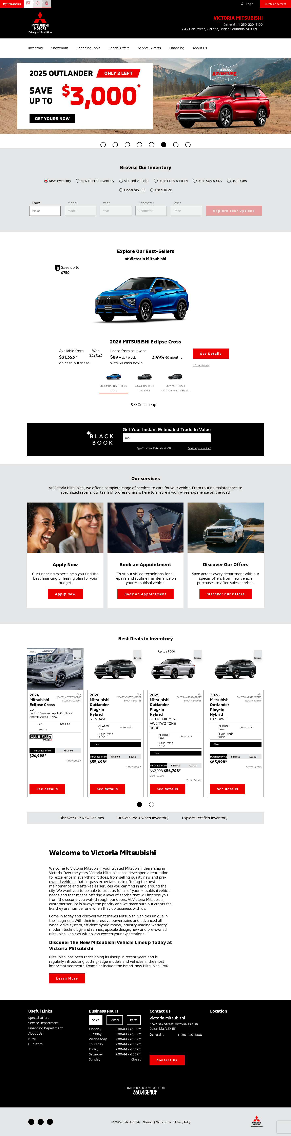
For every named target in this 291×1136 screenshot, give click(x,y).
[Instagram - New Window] (50, 1122)
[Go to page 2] (151, 804)
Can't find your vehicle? (199, 448)
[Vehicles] (167, 437)
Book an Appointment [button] (145, 594)
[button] (12, 4)
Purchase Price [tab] (42, 750)
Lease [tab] (132, 756)
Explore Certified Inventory (206, 818)
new (147, 877)
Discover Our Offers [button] (226, 594)
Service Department (43, 1023)
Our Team (35, 1044)
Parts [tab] (133, 1020)
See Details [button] (211, 353)
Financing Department (45, 1028)
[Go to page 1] (139, 804)
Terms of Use (164, 1122)
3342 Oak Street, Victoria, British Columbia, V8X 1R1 (222, 29)
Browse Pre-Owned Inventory (145, 818)
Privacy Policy (182, 1122)
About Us (35, 1033)
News (32, 1038)
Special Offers (38, 1017)
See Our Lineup (145, 404)
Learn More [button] (67, 978)
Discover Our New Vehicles (84, 818)
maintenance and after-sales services (81, 886)
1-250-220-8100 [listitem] (250, 24)
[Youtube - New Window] (41, 1122)
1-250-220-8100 (190, 1034)
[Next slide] (269, 722)
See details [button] (47, 789)
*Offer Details (73, 760)
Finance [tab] (68, 750)
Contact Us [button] (167, 1060)
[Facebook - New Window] (31, 1122)
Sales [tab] (95, 1020)
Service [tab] (115, 1020)
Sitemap (148, 1122)
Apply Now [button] (65, 594)
